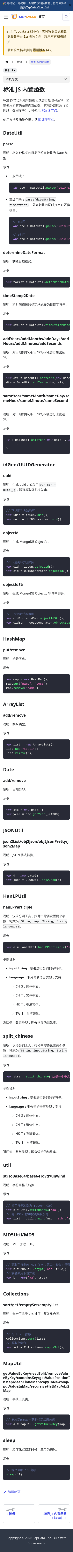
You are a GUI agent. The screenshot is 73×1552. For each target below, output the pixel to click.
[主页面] (7, 62)
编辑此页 (11, 1492)
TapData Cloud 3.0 (37, 7)
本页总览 (12, 79)
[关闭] (70, 5)
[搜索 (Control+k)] (66, 16)
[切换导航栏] (6, 17)
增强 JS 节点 (48, 110)
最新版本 (39, 50)
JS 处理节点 (46, 119)
